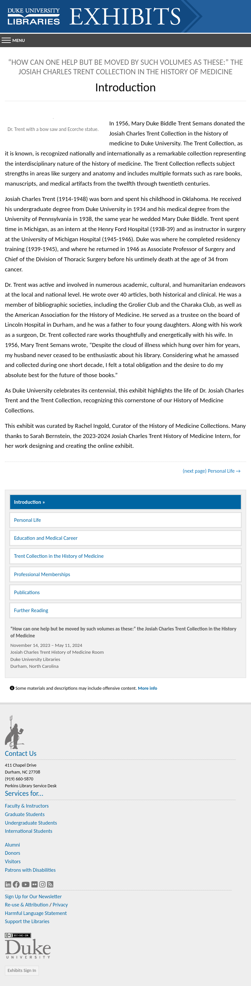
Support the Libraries (27, 921)
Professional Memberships (42, 574)
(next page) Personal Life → (212, 471)
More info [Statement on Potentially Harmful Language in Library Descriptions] (147, 688)
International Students (28, 831)
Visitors (13, 861)
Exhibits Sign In (22, 970)
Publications (27, 592)
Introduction (27, 502)
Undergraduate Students (31, 823)
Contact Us (21, 753)
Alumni (12, 845)
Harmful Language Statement (36, 913)
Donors (12, 853)
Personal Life (27, 520)
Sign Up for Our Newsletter (33, 896)
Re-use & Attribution (26, 905)
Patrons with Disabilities (30, 870)
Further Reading (31, 610)
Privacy (60, 905)
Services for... (24, 793)
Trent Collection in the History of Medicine (59, 556)
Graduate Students (24, 814)
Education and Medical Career (45, 538)
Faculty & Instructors (27, 806)
